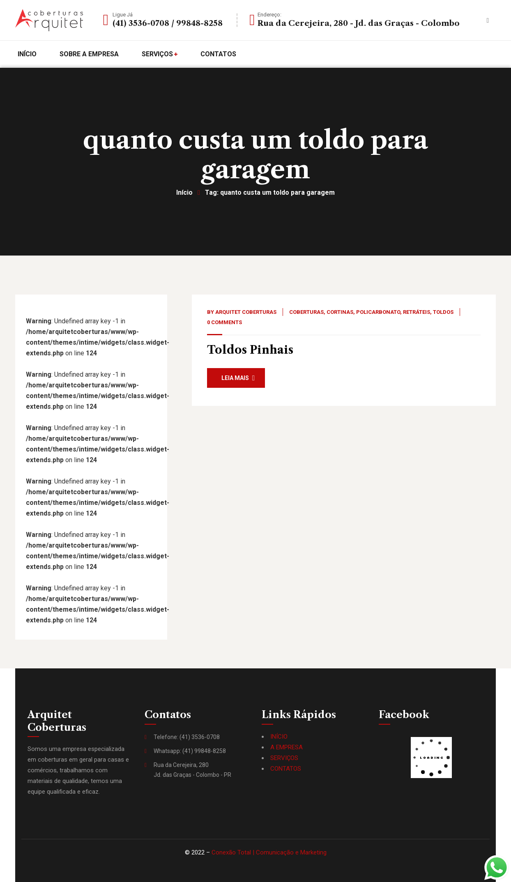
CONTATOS (285, 768)
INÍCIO (279, 736)
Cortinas (340, 312)
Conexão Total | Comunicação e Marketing (269, 852)
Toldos (443, 312)
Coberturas (306, 312)
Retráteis (416, 312)
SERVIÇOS (284, 758)
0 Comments (224, 322)
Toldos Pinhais (250, 350)
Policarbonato (378, 312)
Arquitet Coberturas (245, 312)
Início (184, 192)
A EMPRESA (286, 747)
